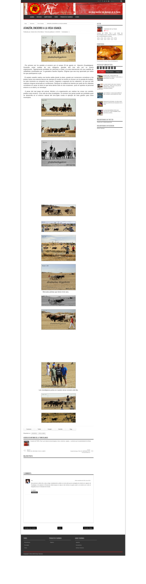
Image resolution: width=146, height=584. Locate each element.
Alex (32, 480)
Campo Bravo (48, 17)
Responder (34, 492)
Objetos (52, 542)
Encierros (32, 23)
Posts (106, 30)
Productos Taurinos (66, 17)
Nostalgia (26, 545)
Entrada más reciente (30, 528)
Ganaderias (79, 545)
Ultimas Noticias (80, 547)
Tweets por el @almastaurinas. (104, 122)
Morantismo (27, 542)
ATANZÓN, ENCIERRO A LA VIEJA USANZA (42, 27)
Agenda (32, 17)
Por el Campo (41, 23)
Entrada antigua (88, 528)
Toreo (56, 17)
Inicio (26, 23)
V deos (77, 17)
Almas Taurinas (101, 128)
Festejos (39, 17)
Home (26, 17)
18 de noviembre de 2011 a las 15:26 (82, 480)
